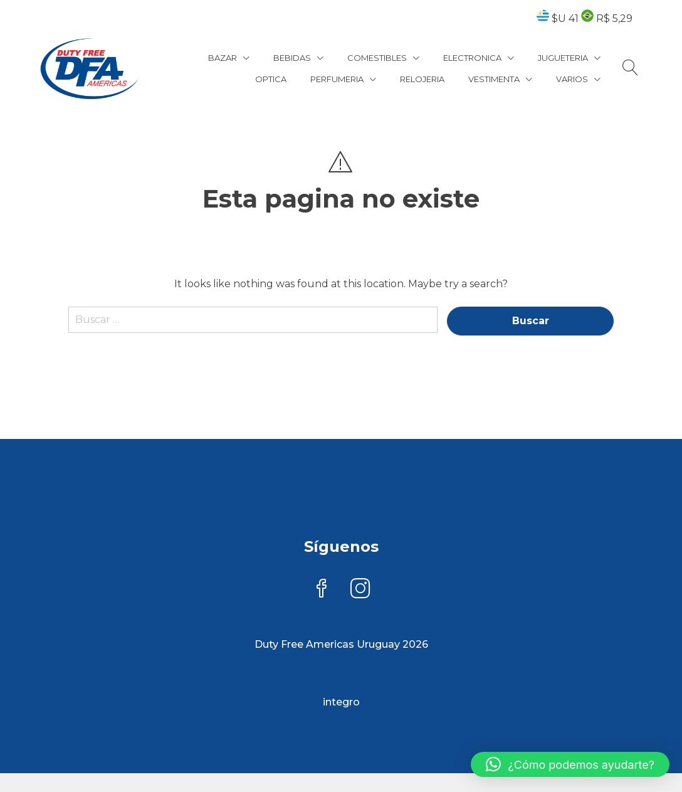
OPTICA (270, 79)
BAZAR (222, 58)
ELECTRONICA (472, 58)
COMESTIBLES (377, 58)
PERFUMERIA (337, 79)
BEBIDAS (292, 58)
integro (341, 702)
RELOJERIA (422, 79)
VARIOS (572, 79)
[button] (570, 764)
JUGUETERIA (563, 58)
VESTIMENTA (494, 79)
